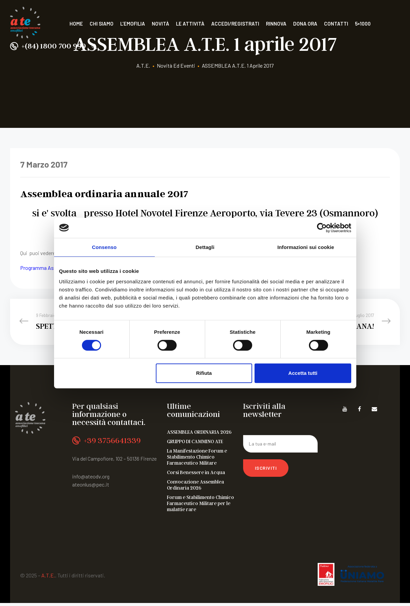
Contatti (336, 24)
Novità (160, 24)
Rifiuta (204, 373)
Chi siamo (101, 24)
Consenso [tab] (104, 247)
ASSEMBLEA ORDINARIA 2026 (199, 435)
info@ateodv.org (90, 479)
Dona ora (305, 24)
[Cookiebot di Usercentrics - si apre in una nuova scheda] (321, 228)
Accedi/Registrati (235, 24)
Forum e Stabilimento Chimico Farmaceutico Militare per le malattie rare (200, 506)
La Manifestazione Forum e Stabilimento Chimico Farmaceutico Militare (197, 460)
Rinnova (276, 24)
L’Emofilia (132, 24)
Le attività (190, 24)
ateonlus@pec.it (90, 488)
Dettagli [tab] (205, 247)
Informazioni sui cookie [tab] (305, 247)
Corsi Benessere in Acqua (196, 475)
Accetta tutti (303, 373)
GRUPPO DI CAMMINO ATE (195, 444)
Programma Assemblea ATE (51, 267)
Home (76, 24)
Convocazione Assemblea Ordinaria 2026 (195, 488)
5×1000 (363, 24)
